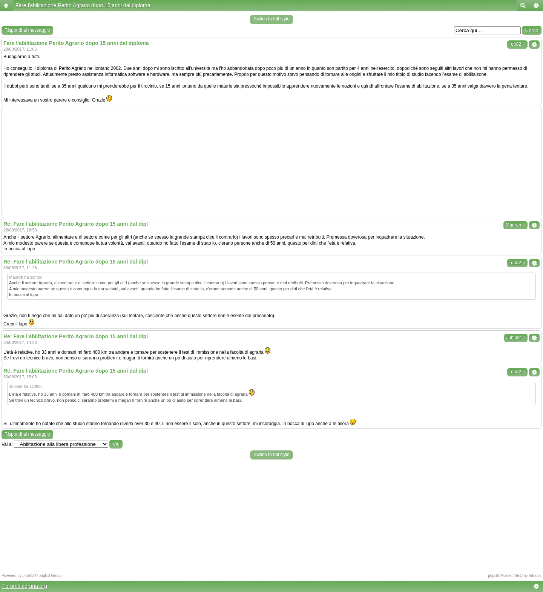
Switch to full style (271, 19)
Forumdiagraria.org (24, 586)
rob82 (517, 44)
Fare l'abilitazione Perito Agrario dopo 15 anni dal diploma (82, 5)
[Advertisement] (271, 161)
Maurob (515, 225)
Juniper (515, 337)
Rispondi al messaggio (27, 30)
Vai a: (7, 444)
